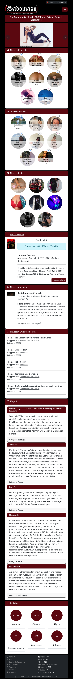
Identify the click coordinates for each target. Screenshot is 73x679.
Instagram (12, 672)
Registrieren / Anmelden (56, 2)
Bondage (22, 439)
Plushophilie (14, 515)
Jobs (58, 624)
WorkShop (24, 352)
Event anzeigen (59, 280)
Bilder (37, 624)
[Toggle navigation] (65, 9)
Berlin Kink (41, 240)
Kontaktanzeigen (33, 323)
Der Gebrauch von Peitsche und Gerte (33, 337)
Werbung (11, 667)
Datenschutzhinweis (16, 662)
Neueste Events (17, 234)
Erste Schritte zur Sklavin (29, 340)
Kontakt (11, 657)
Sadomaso (22, 595)
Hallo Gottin (20, 361)
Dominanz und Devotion (26, 374)
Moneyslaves (14, 566)
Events (58, 645)
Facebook (11, 669)
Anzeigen (38, 645)
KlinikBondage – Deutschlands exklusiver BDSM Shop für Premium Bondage (36, 409)
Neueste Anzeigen (18, 287)
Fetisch (21, 482)
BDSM (18, 343)
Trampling (13, 444)
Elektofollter (21, 349)
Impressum (12, 664)
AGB (9, 659)
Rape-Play (13, 487)
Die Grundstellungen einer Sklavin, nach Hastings (38, 386)
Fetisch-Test (44, 672)
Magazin (14, 401)
